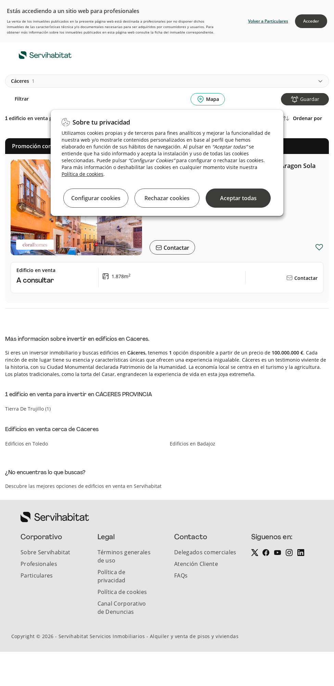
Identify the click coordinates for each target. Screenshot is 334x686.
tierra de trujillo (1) (28, 408)
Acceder (311, 21)
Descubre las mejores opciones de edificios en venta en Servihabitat (83, 486)
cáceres (23, 81)
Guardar (309, 99)
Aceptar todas (238, 198)
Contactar (175, 247)
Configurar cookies (95, 198)
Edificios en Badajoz (192, 443)
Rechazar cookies (167, 198)
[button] (21, 207)
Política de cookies (82, 174)
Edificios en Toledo (26, 443)
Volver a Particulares (268, 21)
